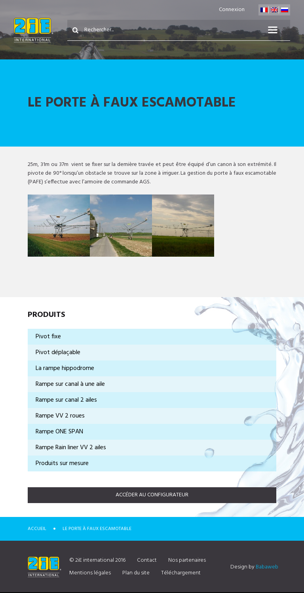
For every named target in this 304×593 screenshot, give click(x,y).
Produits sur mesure (62, 463)
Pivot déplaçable (58, 352)
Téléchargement (181, 573)
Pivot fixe (48, 337)
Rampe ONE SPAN (59, 432)
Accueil (37, 529)
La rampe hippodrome (65, 368)
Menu (277, 30)
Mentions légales (90, 573)
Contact (147, 560)
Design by (254, 567)
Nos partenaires (187, 560)
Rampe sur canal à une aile (70, 384)
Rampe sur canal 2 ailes (66, 400)
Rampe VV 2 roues (60, 416)
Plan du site (136, 573)
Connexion (232, 9)
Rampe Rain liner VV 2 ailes (71, 447)
